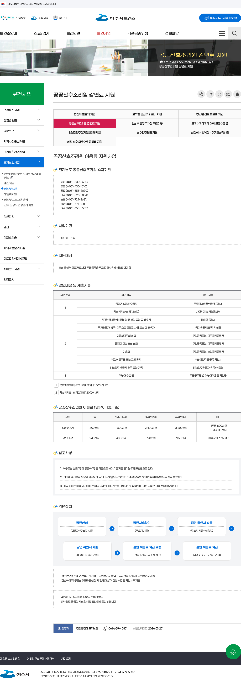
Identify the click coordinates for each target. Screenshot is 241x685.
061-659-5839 (125, 672)
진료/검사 (41, 33)
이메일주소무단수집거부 (40, 658)
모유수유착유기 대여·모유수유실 (209, 123)
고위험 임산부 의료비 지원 (147, 114)
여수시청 (39, 17)
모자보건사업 (187, 61)
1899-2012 (101, 672)
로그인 (60, 17)
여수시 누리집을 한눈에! (220, 17)
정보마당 (172, 33)
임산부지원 (204, 61)
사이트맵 (222, 33)
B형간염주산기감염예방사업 (85, 132)
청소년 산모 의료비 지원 (209, 114)
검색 (234, 33)
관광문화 (13, 17)
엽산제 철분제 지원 (84, 114)
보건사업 (104, 33)
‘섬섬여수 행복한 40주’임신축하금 (210, 132)
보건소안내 (8, 33)
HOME (161, 62)
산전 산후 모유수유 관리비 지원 (84, 141)
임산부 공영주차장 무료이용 (147, 123)
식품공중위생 (138, 33)
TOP (233, 651)
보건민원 (73, 33)
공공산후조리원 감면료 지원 (176, 66)
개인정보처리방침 (10, 658)
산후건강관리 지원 (147, 132)
